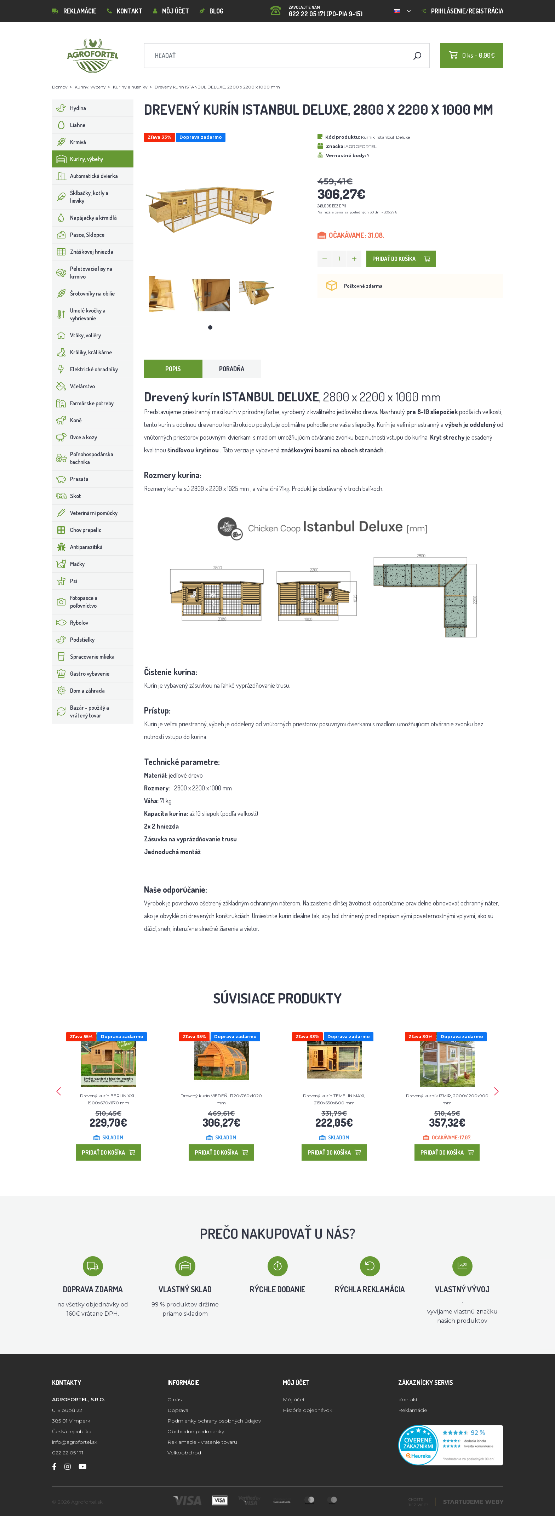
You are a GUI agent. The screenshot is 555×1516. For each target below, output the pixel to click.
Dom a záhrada (78, 690)
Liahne (68, 125)
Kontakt (124, 11)
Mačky (68, 564)
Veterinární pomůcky (85, 513)
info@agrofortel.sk (74, 1442)
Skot (66, 496)
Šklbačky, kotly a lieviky (80, 196)
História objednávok (307, 1410)
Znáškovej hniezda (82, 252)
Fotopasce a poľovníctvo (74, 601)
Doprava (177, 1410)
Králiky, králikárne (82, 352)
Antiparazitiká (77, 547)
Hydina (69, 108)
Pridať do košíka (401, 258)
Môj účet (171, 11)
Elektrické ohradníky (85, 369)
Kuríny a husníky (130, 87)
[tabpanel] (163, 295)
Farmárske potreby (83, 403)
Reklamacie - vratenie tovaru (202, 1442)
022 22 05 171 (68, 1452)
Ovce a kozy (74, 437)
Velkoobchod (184, 1452)
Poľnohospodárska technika (82, 458)
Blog (211, 11)
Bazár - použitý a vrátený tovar (80, 711)
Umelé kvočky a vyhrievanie (78, 314)
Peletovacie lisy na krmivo (82, 272)
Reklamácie (74, 11)
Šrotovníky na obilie (83, 293)
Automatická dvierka (85, 176)
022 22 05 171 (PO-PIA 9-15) (316, 9)
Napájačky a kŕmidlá (84, 218)
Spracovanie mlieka (83, 656)
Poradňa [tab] (231, 369)
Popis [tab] (173, 369)
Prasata (70, 479)
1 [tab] (210, 327)
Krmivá (69, 142)
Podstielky (73, 639)
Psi (64, 581)
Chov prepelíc (76, 530)
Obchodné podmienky (195, 1431)
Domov (60, 87)
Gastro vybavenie (80, 673)
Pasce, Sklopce (78, 235)
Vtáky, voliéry (76, 335)
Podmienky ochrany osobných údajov (214, 1421)
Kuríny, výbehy (90, 87)
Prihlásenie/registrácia (462, 11)
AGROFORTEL (361, 146)
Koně (67, 420)
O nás (174, 1399)
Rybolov (70, 623)
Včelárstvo (73, 386)
